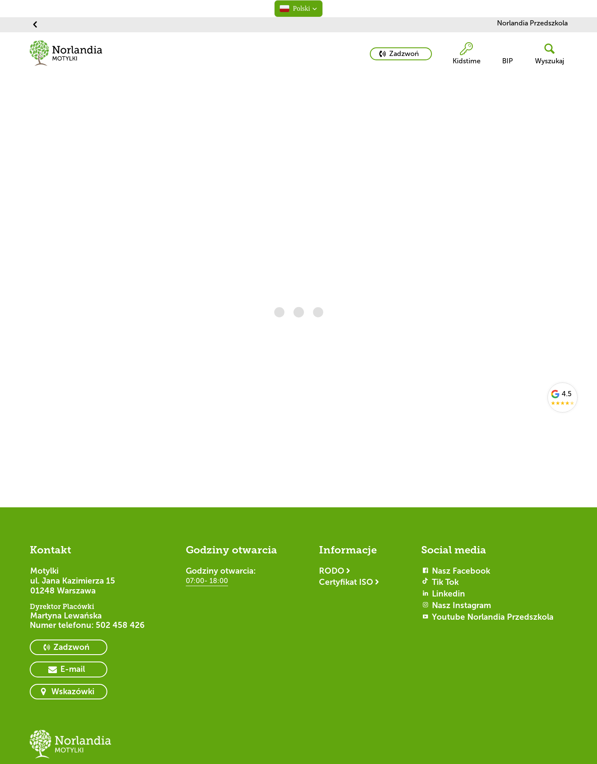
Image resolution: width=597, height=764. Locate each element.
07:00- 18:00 (207, 580)
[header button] (546, 54)
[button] (298, 8)
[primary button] (401, 53)
